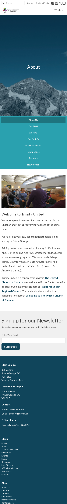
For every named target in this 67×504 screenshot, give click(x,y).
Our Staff (33, 126)
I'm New (33, 132)
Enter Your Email (9, 335)
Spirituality (6, 471)
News (4, 459)
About (4, 446)
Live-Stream (7, 465)
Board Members (33, 145)
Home (4, 443)
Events (4, 455)
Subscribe (10, 346)
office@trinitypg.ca (18, 413)
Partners (33, 158)
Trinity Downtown (9, 449)
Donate (4, 474)
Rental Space (33, 151)
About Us (33, 120)
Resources (6, 462)
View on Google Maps (12, 380)
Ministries (6, 452)
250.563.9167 (42, 3)
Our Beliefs (33, 139)
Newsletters (33, 164)
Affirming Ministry (9, 468)
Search (30, 3)
